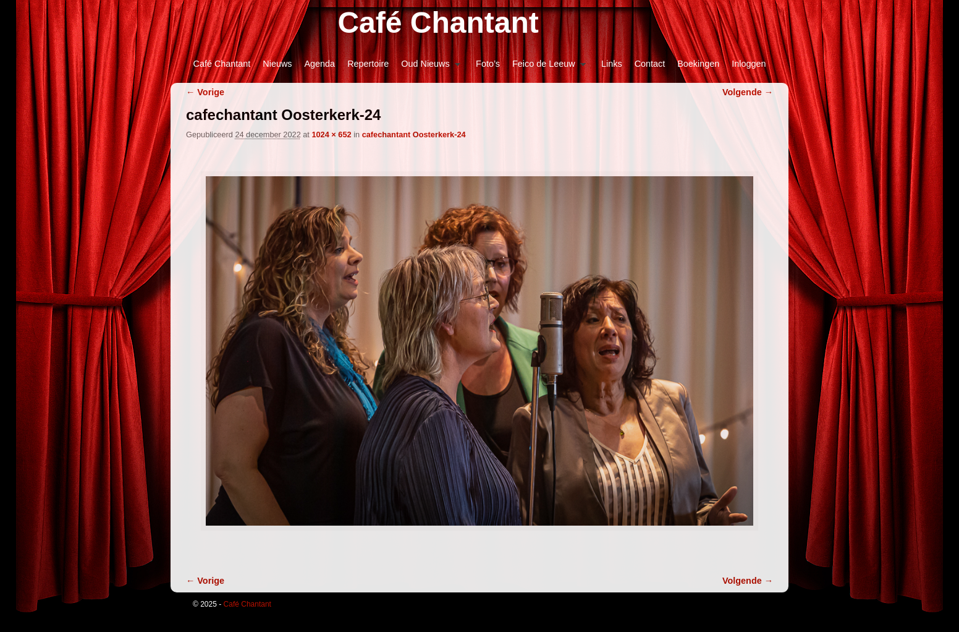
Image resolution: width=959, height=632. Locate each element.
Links (611, 64)
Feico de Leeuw (546, 67)
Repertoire (368, 64)
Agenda (320, 64)
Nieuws (277, 64)
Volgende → (747, 92)
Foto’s (488, 64)
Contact (650, 64)
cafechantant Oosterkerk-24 (414, 134)
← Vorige (205, 92)
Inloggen (749, 64)
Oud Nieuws (427, 67)
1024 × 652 (331, 134)
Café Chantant (437, 22)
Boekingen (698, 64)
